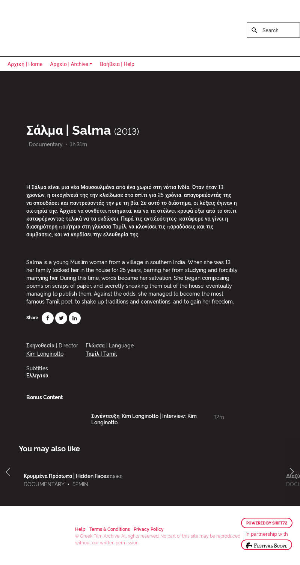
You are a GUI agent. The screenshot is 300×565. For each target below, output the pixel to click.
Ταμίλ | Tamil (101, 353)
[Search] (273, 30)
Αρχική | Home (25, 64)
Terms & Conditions (109, 529)
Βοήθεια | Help (117, 64)
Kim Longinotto (44, 353)
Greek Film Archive (38, 28)
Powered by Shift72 (266, 523)
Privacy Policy (149, 529)
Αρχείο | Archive (69, 64)
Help (80, 529)
